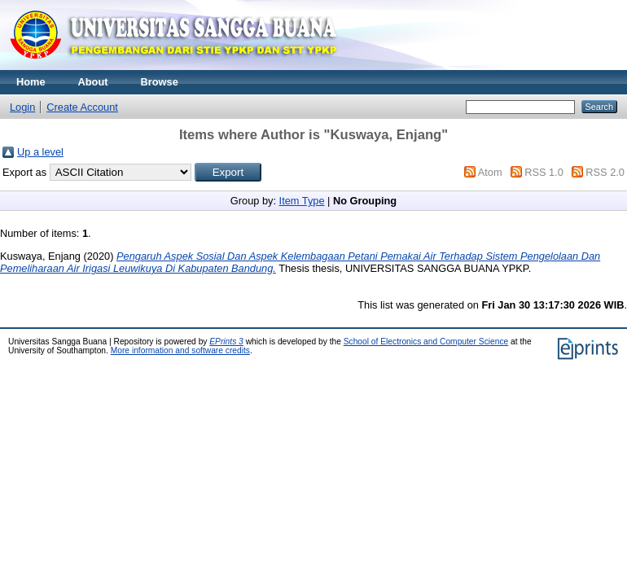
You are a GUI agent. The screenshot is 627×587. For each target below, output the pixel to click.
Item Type (302, 201)
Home (31, 82)
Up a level (40, 152)
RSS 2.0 (605, 172)
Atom (490, 172)
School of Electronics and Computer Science (426, 341)
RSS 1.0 (543, 172)
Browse (159, 82)
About (93, 82)
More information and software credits (180, 350)
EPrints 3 (226, 341)
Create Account (82, 107)
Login (22, 107)
